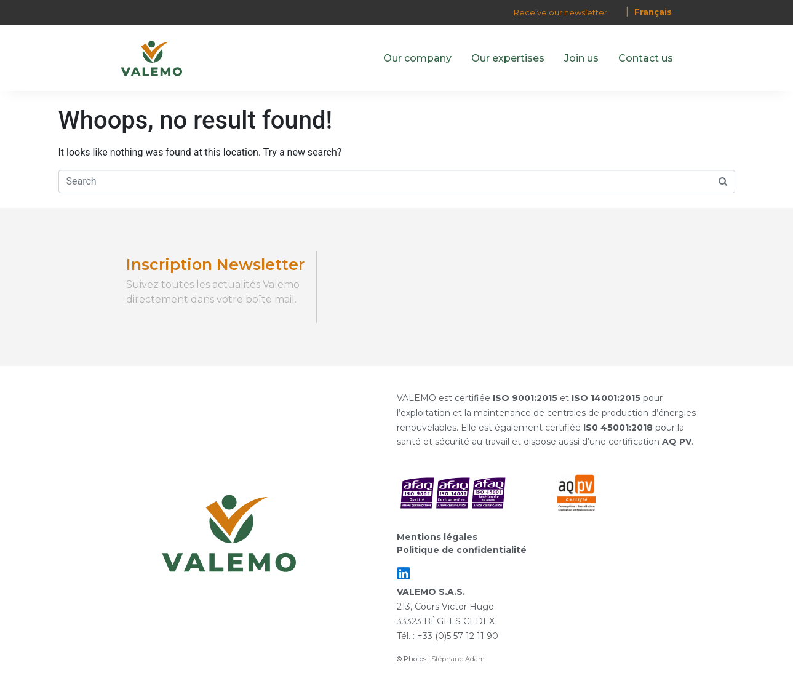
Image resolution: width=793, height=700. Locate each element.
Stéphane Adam (458, 658)
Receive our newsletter (560, 12)
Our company (417, 58)
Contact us (645, 58)
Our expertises (507, 58)
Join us (581, 58)
